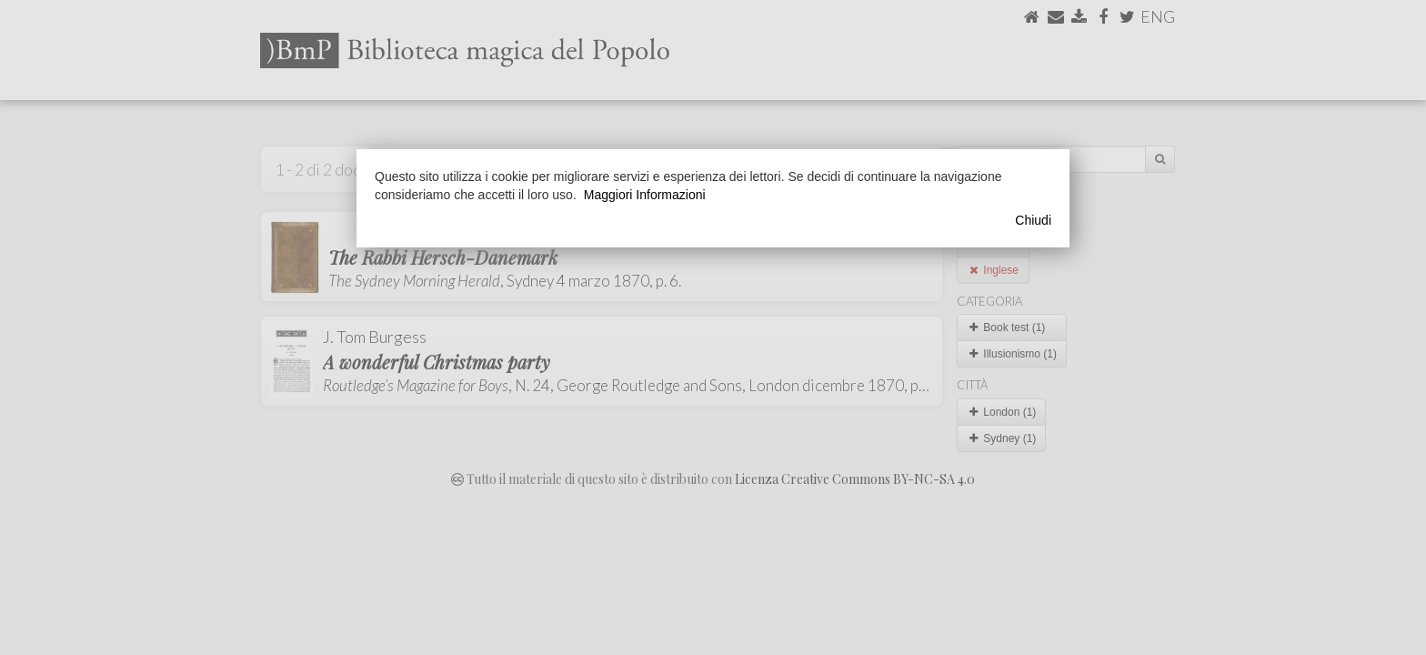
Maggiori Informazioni (645, 194)
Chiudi (1033, 220)
